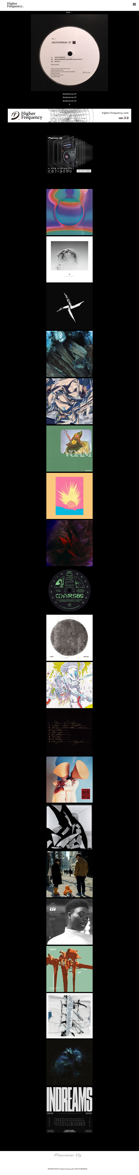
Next (69, 12)
